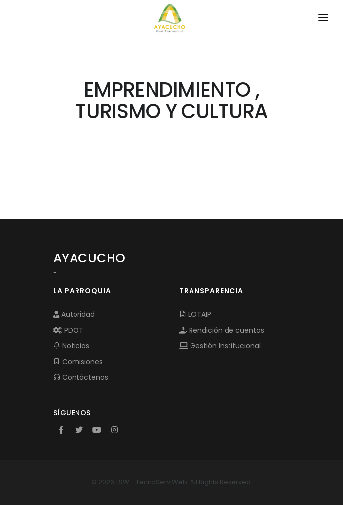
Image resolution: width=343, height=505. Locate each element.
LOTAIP (195, 314)
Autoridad (74, 314)
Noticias (71, 346)
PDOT (68, 330)
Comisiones (78, 362)
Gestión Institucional (220, 346)
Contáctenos (80, 377)
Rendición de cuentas (221, 330)
